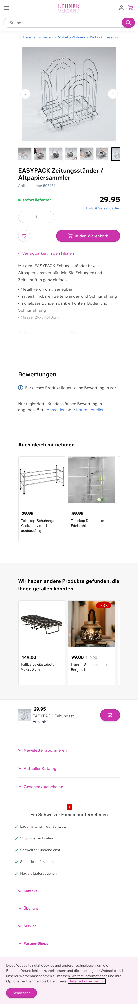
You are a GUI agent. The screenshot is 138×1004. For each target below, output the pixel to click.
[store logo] (69, 8)
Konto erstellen (90, 409)
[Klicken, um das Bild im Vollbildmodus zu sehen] (69, 94)
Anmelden (56, 409)
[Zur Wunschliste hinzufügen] (24, 236)
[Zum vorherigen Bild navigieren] (25, 94)
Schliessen (21, 993)
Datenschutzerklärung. (86, 981)
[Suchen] (128, 23)
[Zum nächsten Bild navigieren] (113, 94)
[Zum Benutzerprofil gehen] (121, 7)
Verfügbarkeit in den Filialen (48, 253)
